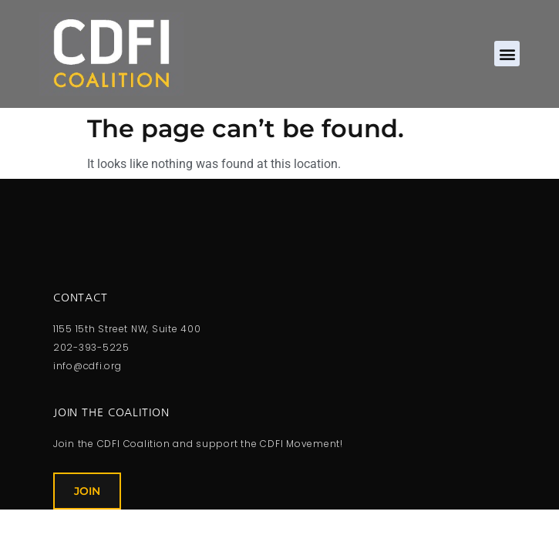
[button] (507, 53)
